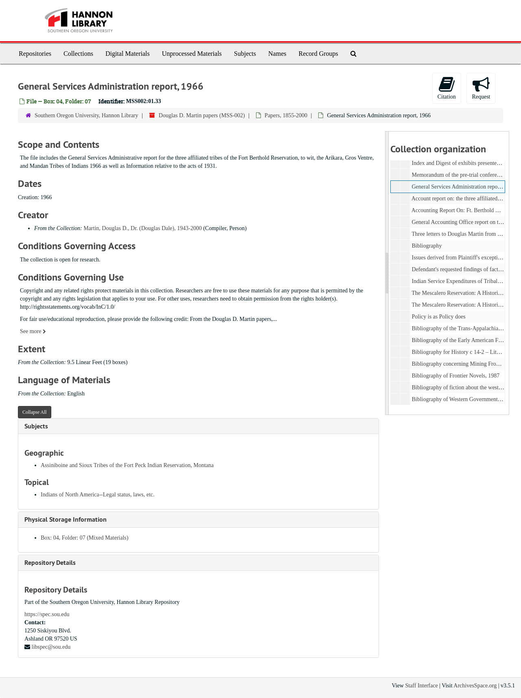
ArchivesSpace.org (475, 686)
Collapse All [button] (34, 412)
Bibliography (427, 246)
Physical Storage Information (65, 519)
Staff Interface (421, 686)
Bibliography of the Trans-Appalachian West (463, 328)
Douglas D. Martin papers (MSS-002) (202, 115)
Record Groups (318, 53)
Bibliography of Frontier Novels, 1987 (455, 376)
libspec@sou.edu (51, 647)
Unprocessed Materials (192, 53)
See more (33, 331)
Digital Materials (127, 53)
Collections (78, 53)
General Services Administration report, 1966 (463, 187)
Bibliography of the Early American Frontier (462, 340)
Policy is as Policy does (438, 317)
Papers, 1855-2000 (286, 115)
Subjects (245, 53)
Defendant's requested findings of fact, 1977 (462, 269)
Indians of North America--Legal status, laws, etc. (98, 495)
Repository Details (50, 562)
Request (481, 88)
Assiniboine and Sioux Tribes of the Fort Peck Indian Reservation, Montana (127, 465)
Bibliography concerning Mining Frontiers (460, 364)
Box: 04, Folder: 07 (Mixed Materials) (84, 538)
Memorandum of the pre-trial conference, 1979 (465, 175)
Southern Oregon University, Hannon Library (86, 115)
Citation (447, 88)
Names (277, 53)
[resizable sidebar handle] (387, 273)
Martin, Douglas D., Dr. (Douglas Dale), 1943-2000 (142, 228)
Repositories (35, 53)
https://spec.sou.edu (46, 614)
